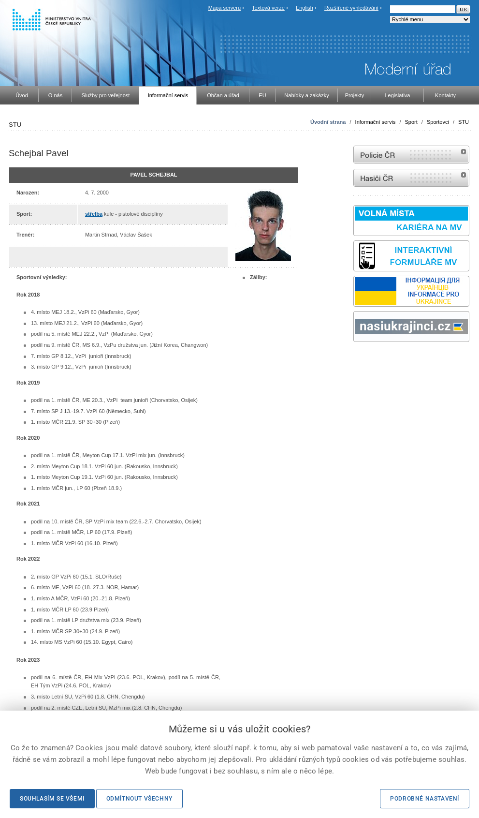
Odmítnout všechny (139, 798)
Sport (411, 122)
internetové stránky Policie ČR (411, 155)
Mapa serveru (224, 8)
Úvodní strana (328, 122)
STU (463, 122)
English (304, 8)
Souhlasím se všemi (52, 798)
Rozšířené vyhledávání (351, 8)
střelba (93, 214)
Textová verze (268, 8)
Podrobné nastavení (424, 798)
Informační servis (375, 122)
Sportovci (438, 122)
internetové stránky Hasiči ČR (411, 178)
